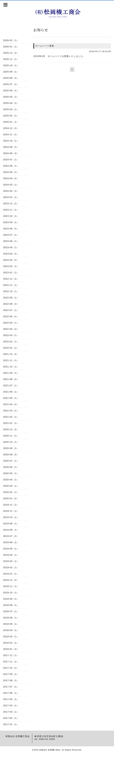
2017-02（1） (11, 718)
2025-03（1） (11, 109)
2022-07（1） (11, 310)
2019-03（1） (11, 561)
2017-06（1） (11, 693)
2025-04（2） (11, 103)
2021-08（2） (11, 379)
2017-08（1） (11, 680)
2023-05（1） (11, 247)
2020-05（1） (11, 473)
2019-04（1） (11, 555)
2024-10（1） (11, 140)
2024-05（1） (11, 172)
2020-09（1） (11, 448)
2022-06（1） (11, 316)
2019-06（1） (11, 542)
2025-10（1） (11, 65)
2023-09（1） (11, 222)
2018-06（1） (11, 617)
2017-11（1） (11, 661)
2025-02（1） (11, 115)
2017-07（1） (11, 686)
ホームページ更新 (44, 46)
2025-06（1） (11, 90)
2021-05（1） (11, 398)
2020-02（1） (11, 492)
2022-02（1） (11, 341)
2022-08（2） (11, 304)
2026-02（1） (11, 40)
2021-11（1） (11, 360)
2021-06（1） (11, 391)
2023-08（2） (11, 228)
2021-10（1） (11, 366)
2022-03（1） (11, 335)
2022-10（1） (11, 291)
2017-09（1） (11, 674)
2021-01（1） (11, 423)
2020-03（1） (11, 486)
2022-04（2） (11, 329)
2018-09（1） (11, 599)
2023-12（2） (11, 203)
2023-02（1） (11, 266)
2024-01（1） (11, 197)
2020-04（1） (11, 479)
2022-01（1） (11, 348)
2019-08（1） (11, 530)
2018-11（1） (11, 586)
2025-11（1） (11, 59)
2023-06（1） (11, 241)
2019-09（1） (11, 523)
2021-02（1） (11, 417)
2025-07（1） (11, 84)
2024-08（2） (11, 153)
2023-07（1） (11, 235)
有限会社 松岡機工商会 (49, 750)
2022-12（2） (11, 279)
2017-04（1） (11, 705)
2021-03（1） (11, 410)
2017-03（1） (11, 712)
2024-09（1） (11, 147)
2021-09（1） (11, 373)
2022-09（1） (11, 297)
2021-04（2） (11, 404)
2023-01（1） (11, 272)
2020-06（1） (11, 467)
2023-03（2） (11, 260)
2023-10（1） (11, 216)
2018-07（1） (11, 611)
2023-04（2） (11, 253)
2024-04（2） (11, 178)
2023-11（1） (11, 210)
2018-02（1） (11, 643)
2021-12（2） (11, 354)
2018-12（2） (11, 580)
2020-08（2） (11, 454)
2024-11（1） (11, 134)
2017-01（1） (11, 724)
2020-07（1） (11, 461)
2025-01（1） (11, 122)
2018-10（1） (11, 592)
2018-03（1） (11, 636)
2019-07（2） (11, 536)
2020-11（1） (11, 435)
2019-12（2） (11, 504)
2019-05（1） (11, 548)
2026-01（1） (11, 46)
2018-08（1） (11, 605)
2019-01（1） (11, 573)
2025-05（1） (11, 97)
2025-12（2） (11, 53)
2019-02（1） (11, 567)
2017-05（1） (11, 699)
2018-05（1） (11, 624)
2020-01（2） (11, 498)
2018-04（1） (11, 630)
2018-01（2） (11, 649)
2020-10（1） (11, 442)
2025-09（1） (11, 71)
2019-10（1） (11, 517)
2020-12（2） (11, 429)
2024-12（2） (11, 128)
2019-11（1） (11, 511)
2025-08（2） (11, 78)
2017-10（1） (11, 668)
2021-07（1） (11, 385)
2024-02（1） (11, 191)
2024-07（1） (11, 159)
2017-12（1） (11, 655)
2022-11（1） (11, 285)
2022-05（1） (11, 322)
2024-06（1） (11, 166)
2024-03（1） (11, 184)
